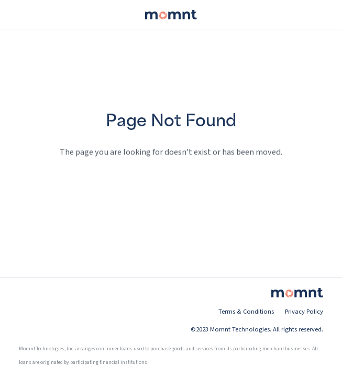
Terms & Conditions (246, 311)
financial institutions (123, 362)
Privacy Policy (304, 311)
